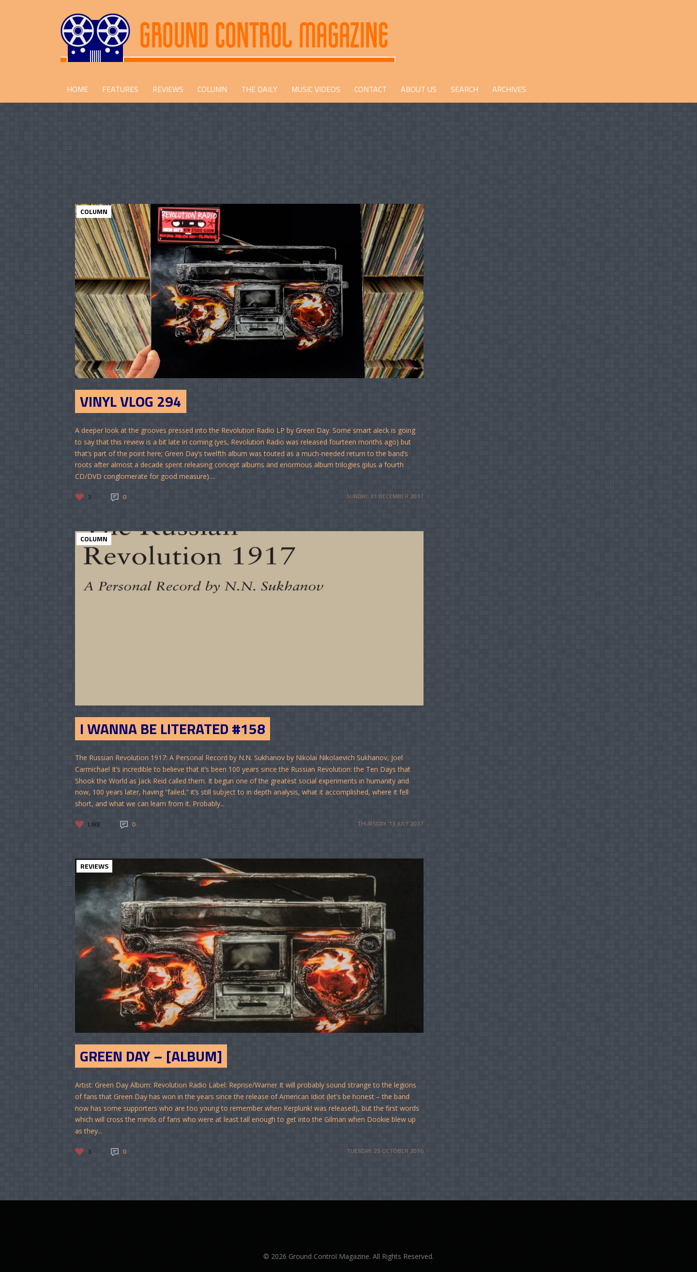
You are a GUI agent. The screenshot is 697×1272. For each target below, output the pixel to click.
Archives (509, 89)
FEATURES (120, 89)
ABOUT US (419, 89)
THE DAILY (259, 89)
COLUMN (212, 89)
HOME (77, 89)
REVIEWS (167, 89)
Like (94, 824)
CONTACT (370, 89)
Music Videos (315, 89)
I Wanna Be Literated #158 (172, 729)
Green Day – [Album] (151, 1056)
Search (464, 89)
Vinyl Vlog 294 (131, 401)
